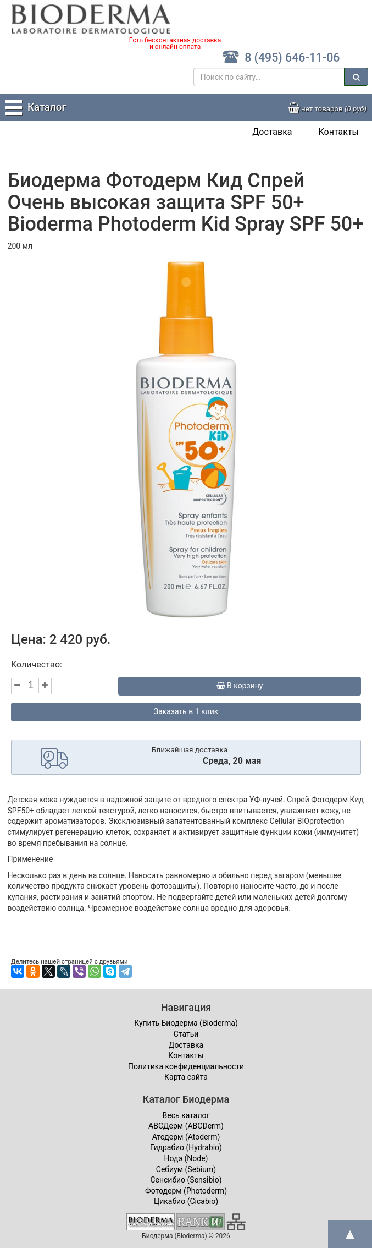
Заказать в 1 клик (186, 711)
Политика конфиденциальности (186, 1066)
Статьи (186, 1034)
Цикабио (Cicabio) (186, 1201)
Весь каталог (186, 1115)
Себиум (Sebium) (186, 1169)
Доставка (272, 132)
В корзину (239, 685)
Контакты (339, 132)
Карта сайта (186, 1076)
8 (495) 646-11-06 (281, 57)
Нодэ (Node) (186, 1158)
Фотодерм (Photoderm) (186, 1190)
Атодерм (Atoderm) (186, 1136)
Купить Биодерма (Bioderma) (186, 1023)
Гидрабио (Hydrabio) (186, 1147)
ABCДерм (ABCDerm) (186, 1125)
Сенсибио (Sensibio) (185, 1179)
